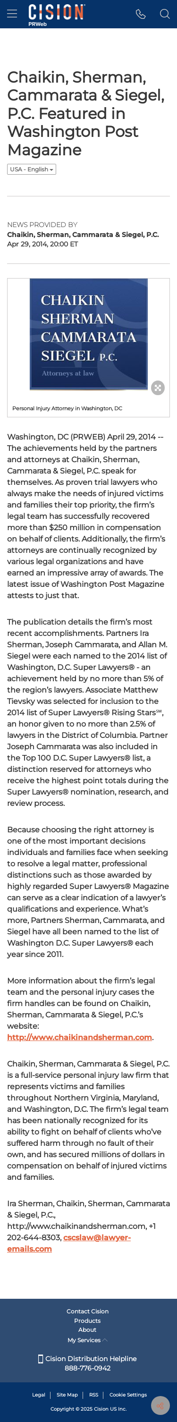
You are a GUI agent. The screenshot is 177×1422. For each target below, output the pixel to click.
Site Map (67, 1395)
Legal (38, 1395)
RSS (93, 1395)
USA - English (31, 169)
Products (87, 1320)
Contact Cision (88, 1311)
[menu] (12, 14)
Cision (101, 1409)
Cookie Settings (128, 1395)
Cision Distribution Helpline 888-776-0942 (87, 1363)
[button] (141, 14)
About (87, 1329)
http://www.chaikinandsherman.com (79, 1037)
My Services (87, 1340)
